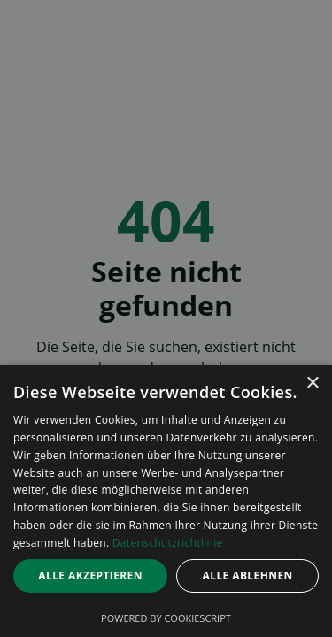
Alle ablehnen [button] (248, 575)
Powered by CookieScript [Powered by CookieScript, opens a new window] (166, 618)
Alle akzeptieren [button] (90, 575)
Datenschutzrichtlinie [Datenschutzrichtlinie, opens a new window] (167, 542)
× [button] (312, 383)
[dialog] (166, 501)
